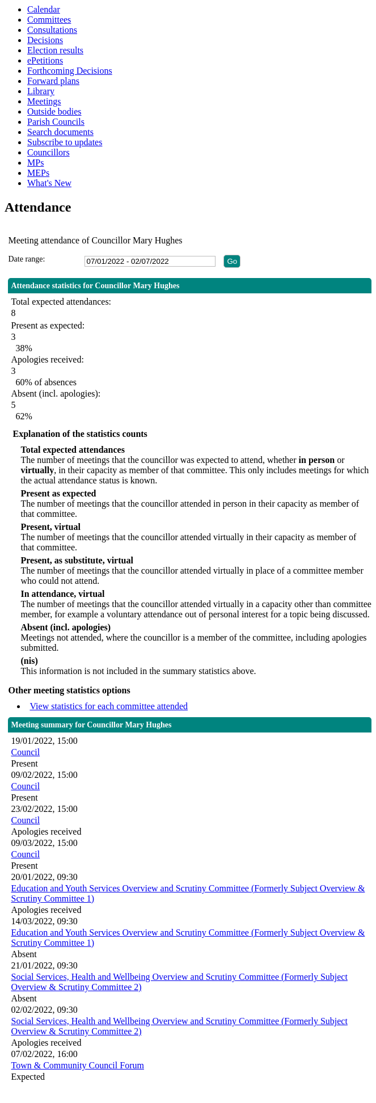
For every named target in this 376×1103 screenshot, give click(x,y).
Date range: (26, 259)
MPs (35, 162)
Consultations (52, 30)
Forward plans (53, 81)
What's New (49, 183)
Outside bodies (54, 111)
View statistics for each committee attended (108, 706)
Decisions (45, 40)
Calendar (43, 9)
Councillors (48, 152)
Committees (49, 19)
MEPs (38, 173)
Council (25, 752)
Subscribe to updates (64, 142)
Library (40, 91)
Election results (55, 50)
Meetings (44, 101)
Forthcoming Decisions (69, 70)
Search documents (60, 132)
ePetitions (45, 60)
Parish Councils (56, 122)
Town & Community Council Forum (77, 1065)
